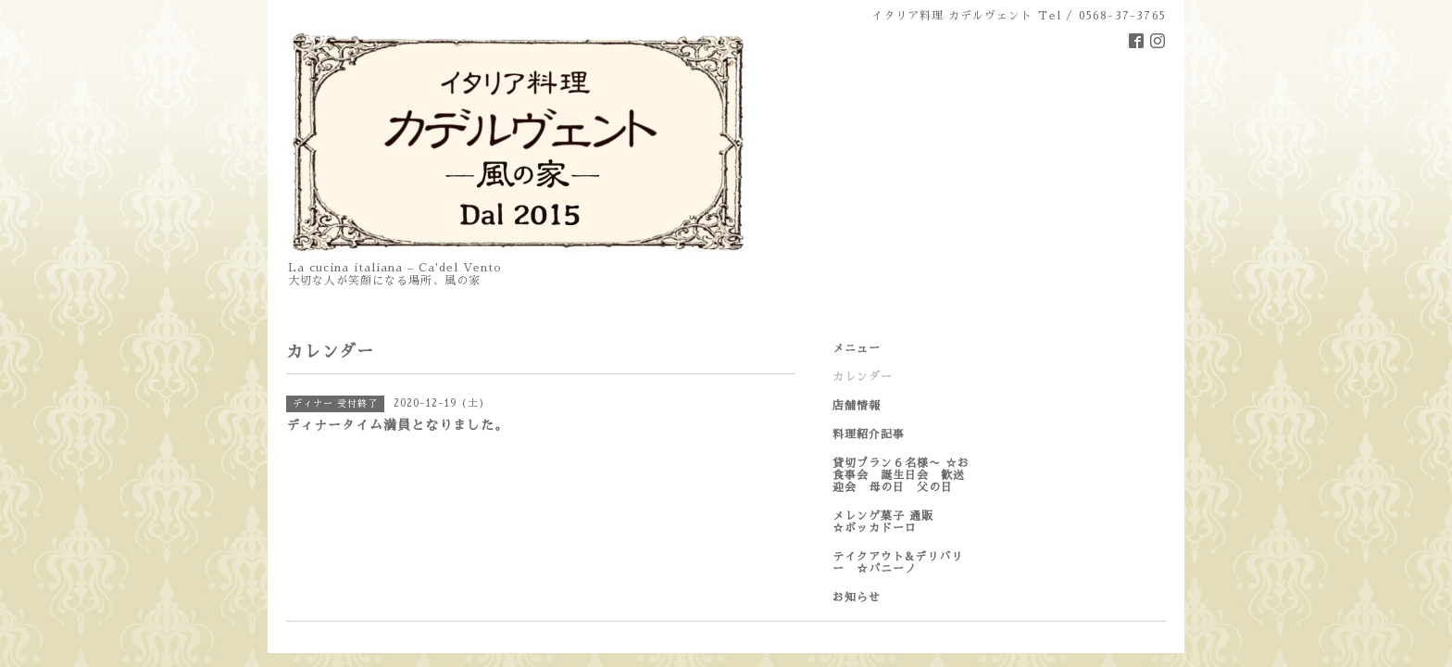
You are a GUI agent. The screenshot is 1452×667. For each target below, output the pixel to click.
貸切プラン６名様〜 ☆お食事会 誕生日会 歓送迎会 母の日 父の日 (901, 475)
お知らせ (856, 597)
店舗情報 (856, 405)
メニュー (856, 348)
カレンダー (862, 377)
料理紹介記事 (868, 434)
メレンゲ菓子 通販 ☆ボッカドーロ (901, 522)
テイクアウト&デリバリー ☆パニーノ (897, 562)
